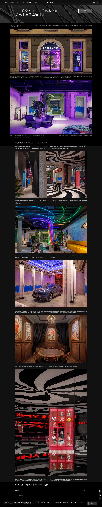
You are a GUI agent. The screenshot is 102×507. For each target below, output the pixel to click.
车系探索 (12, 2)
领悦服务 (23, 2)
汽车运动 (35, 2)
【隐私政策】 (21, 503)
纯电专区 (17, 2)
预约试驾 (29, 2)
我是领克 (6, 2)
